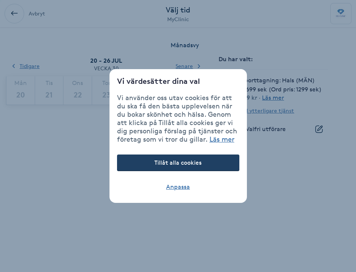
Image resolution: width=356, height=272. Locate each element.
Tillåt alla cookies (178, 162)
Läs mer (222, 139)
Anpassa (178, 186)
